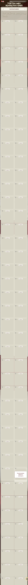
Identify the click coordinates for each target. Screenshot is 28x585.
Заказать (7, 21)
